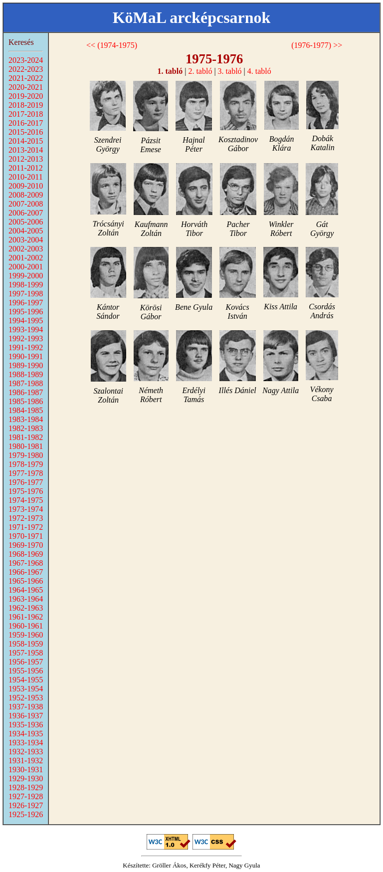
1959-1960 (25, 635)
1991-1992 (25, 347)
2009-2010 (25, 186)
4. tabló (259, 71)
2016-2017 (25, 123)
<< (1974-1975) (111, 45)
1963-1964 (25, 599)
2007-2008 (25, 204)
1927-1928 (25, 796)
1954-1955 (25, 679)
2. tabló (200, 71)
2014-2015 (25, 141)
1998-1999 (25, 284)
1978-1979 (25, 464)
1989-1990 (25, 365)
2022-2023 (25, 69)
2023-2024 (25, 60)
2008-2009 (25, 195)
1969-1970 (25, 545)
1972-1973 (25, 518)
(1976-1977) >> (316, 45)
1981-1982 (25, 437)
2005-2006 (25, 222)
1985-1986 (25, 401)
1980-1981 (25, 446)
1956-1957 (25, 661)
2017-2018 (25, 114)
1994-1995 (25, 320)
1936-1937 (25, 715)
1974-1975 (25, 500)
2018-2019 (25, 105)
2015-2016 (25, 132)
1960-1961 (25, 626)
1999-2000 (25, 275)
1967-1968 (25, 563)
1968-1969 (25, 554)
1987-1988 (25, 383)
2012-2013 (25, 159)
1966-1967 (25, 572)
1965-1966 (25, 581)
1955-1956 (25, 670)
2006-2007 (25, 213)
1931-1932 (25, 760)
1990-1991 (25, 356)
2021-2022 (25, 78)
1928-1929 (25, 787)
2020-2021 (25, 87)
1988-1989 (25, 374)
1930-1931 (25, 769)
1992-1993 (25, 338)
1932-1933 (25, 751)
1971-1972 (25, 527)
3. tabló (230, 71)
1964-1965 (25, 590)
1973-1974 (25, 509)
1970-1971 (25, 536)
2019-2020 (25, 96)
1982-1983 (25, 428)
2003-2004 (25, 239)
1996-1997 (25, 302)
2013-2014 (25, 150)
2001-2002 (25, 257)
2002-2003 (25, 248)
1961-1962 (25, 617)
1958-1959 (25, 644)
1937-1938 (25, 706)
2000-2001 (25, 266)
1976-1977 (25, 482)
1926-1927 (25, 805)
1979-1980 (25, 455)
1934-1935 (25, 733)
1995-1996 (25, 311)
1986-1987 (25, 392)
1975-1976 (25, 491)
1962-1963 (25, 608)
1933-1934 (25, 742)
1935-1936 (25, 724)
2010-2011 (25, 177)
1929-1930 (25, 778)
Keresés (21, 42)
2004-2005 (25, 230)
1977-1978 (25, 473)
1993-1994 (25, 329)
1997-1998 (25, 293)
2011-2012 (25, 168)
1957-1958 (25, 653)
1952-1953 (25, 697)
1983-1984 (25, 419)
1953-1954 (25, 688)
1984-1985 (25, 410)
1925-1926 (25, 814)
